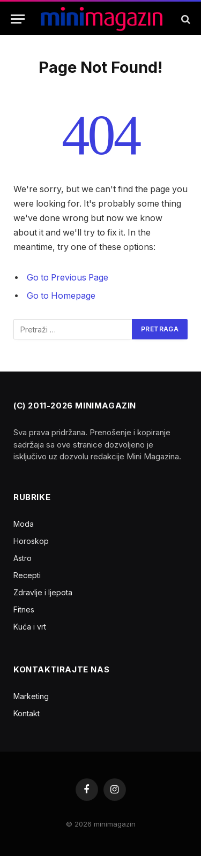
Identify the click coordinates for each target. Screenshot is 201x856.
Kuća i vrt (29, 626)
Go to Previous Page (67, 277)
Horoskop (31, 541)
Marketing (31, 696)
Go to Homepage (61, 296)
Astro (22, 558)
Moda (23, 523)
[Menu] (18, 19)
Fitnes (23, 609)
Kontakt (26, 713)
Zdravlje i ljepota (42, 592)
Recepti (27, 575)
